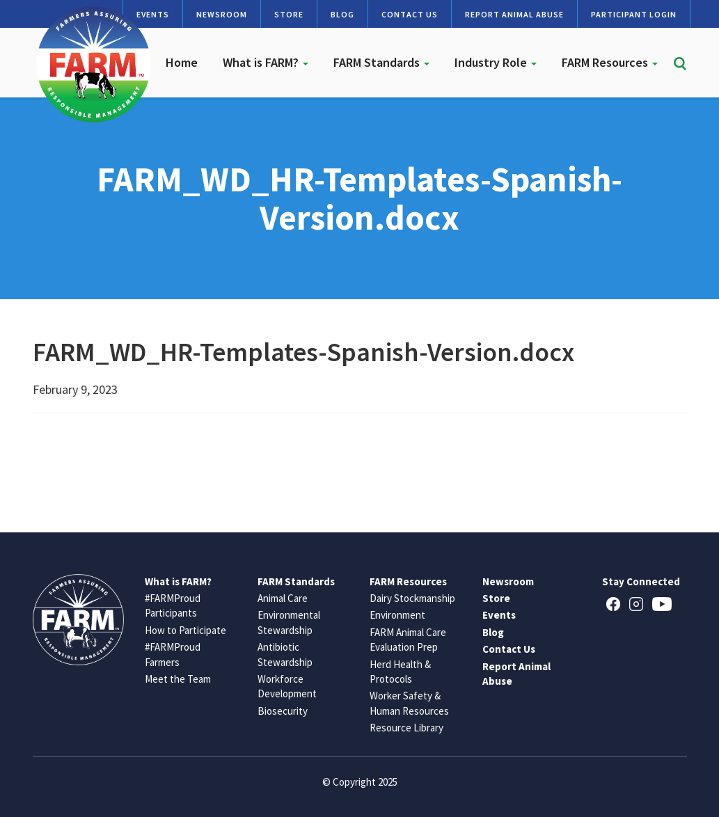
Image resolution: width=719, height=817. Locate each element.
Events (499, 614)
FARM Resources (610, 62)
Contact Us (409, 14)
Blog (342, 14)
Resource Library (406, 727)
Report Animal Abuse (514, 14)
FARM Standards (381, 62)
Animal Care (283, 598)
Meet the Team (178, 678)
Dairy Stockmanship (412, 598)
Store (288, 14)
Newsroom (221, 14)
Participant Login (634, 14)
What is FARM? (265, 62)
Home (182, 62)
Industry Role (496, 62)
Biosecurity (283, 710)
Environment (397, 614)
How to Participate (185, 630)
